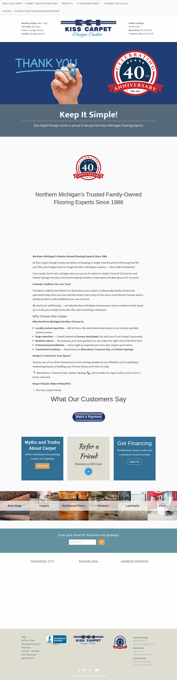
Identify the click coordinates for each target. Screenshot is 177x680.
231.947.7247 (148, 34)
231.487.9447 (134, 27)
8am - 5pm (42, 23)
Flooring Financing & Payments (31, 646)
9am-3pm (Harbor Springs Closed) (32, 28)
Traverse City (135, 34)
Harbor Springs (136, 23)
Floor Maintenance (88, 4)
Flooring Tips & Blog (116, 4)
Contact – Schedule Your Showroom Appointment (31, 11)
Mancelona (134, 30)
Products (67, 4)
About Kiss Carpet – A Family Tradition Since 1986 (29, 4)
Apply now (134, 461)
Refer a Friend (28, 640)
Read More (42, 466)
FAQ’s (24, 637)
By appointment (37, 34)
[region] (88, 73)
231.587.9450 (146, 30)
